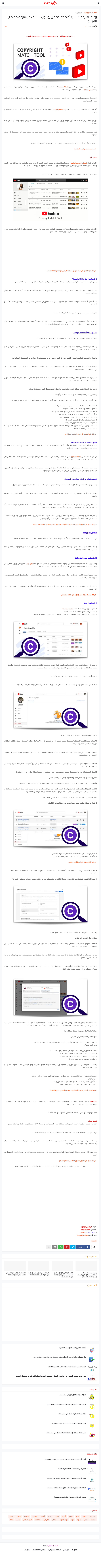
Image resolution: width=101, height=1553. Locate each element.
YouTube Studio (63, 86)
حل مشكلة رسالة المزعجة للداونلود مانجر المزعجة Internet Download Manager (59, 1357)
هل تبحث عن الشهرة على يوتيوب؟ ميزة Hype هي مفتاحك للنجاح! (38, 1274)
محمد (45, 1545)
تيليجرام (54, 1520)
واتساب (57, 1516)
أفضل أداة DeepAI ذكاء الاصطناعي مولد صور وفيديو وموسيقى (65, 1459)
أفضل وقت (30, 563)
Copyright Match (58, 109)
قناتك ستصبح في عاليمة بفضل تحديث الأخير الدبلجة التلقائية (16, 1274)
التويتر (86, 1520)
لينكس (18, 1520)
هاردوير (11, 1516)
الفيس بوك (92, 1516)
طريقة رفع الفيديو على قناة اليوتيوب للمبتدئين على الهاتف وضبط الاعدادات (71, 270)
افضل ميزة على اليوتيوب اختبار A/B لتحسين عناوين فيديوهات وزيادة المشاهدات (63, 1275)
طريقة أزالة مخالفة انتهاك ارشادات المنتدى (82, 862)
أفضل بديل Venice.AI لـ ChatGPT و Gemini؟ (72, 1469)
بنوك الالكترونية (64, 1520)
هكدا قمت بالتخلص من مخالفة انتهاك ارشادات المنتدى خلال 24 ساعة (73, 1090)
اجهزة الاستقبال (27, 1520)
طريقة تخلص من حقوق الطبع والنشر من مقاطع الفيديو (77, 1160)
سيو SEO (26, 1516)
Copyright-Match (83, 1235)
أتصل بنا (74, 1550)
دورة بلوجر (34, 1516)
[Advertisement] (50, 252)
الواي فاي (46, 1520)
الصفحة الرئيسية (90, 12)
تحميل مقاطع (88, 89)
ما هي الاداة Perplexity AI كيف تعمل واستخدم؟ (70, 1497)
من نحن (66, 1550)
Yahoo (11, 1520)
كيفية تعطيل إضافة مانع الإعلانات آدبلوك (72, 1347)
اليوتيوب (79, 12)
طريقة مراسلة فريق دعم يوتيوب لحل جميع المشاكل (78, 594)
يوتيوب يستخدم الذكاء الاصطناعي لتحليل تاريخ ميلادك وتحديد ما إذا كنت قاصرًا (87, 1275)
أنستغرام (93, 1520)
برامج (77, 1516)
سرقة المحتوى (76, 456)
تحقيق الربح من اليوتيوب (78, 162)
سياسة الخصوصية (54, 1550)
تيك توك (79, 1520)
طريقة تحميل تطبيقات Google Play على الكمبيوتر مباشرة (67, 1366)
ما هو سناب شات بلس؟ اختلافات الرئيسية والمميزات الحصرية (66, 1404)
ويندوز (49, 1516)
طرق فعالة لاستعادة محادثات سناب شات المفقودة (69, 1423)
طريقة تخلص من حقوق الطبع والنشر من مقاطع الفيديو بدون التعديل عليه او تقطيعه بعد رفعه (64, 524)
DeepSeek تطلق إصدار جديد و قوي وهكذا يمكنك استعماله (66, 1488)
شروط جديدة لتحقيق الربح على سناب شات (72, 1395)
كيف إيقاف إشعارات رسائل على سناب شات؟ (72, 1414)
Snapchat (37, 1520)
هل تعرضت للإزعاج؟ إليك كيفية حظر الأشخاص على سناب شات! (66, 1433)
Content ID (83, 1232)
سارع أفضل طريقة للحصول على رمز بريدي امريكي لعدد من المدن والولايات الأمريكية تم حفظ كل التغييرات (51, 1376)
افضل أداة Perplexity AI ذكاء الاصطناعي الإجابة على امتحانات (66, 1478)
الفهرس (27, 1550)
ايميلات (19, 1516)
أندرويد (64, 1516)
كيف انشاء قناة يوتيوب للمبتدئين (85, 148)
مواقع (71, 1516)
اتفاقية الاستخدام (39, 1550)
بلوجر (72, 1520)
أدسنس (43, 1516)
